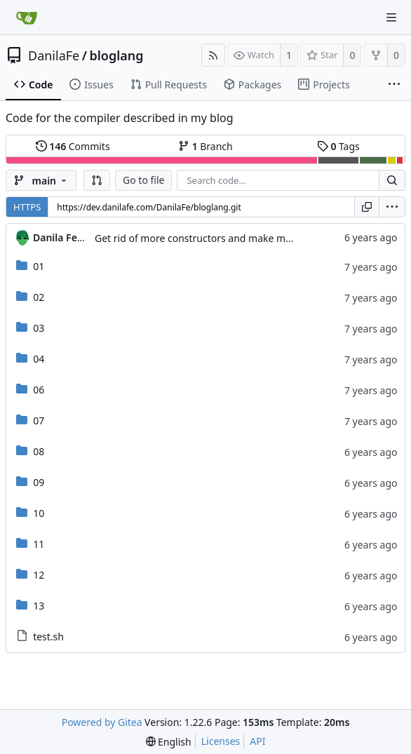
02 (38, 297)
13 (38, 605)
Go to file (143, 180)
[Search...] (392, 180)
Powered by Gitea (102, 722)
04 (38, 358)
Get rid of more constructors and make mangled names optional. (244, 238)
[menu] (392, 206)
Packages (252, 84)
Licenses (221, 741)
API (257, 741)
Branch (205, 146)
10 (38, 513)
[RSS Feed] (213, 55)
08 (38, 451)
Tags (338, 146)
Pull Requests (168, 84)
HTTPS (27, 207)
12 (38, 574)
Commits (73, 146)
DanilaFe (53, 55)
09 (38, 482)
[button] (96, 180)
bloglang (116, 55)
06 (38, 389)
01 (38, 266)
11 (38, 544)
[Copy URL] (366, 206)
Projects (323, 84)
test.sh (48, 636)
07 (38, 420)
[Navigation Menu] (391, 17)
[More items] (394, 84)
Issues (91, 84)
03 (38, 328)
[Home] (26, 17)
